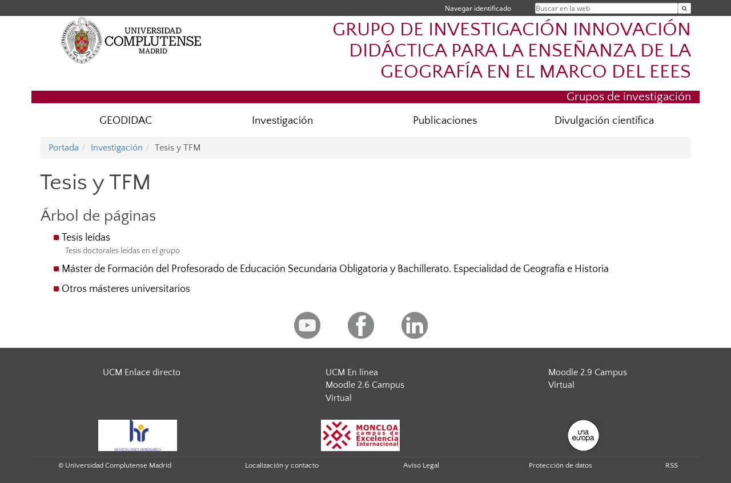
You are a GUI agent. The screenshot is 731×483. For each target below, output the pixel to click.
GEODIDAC (125, 121)
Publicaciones (445, 121)
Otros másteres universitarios (126, 289)
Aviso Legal (421, 465)
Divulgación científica (604, 121)
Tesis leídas (86, 237)
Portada (64, 148)
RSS (671, 465)
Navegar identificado (478, 8)
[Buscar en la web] (684, 8)
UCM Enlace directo (141, 372)
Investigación (282, 121)
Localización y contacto (282, 465)
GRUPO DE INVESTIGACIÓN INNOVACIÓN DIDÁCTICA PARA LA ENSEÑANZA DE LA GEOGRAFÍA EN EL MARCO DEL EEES (511, 51)
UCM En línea (352, 372)
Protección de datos (560, 465)
